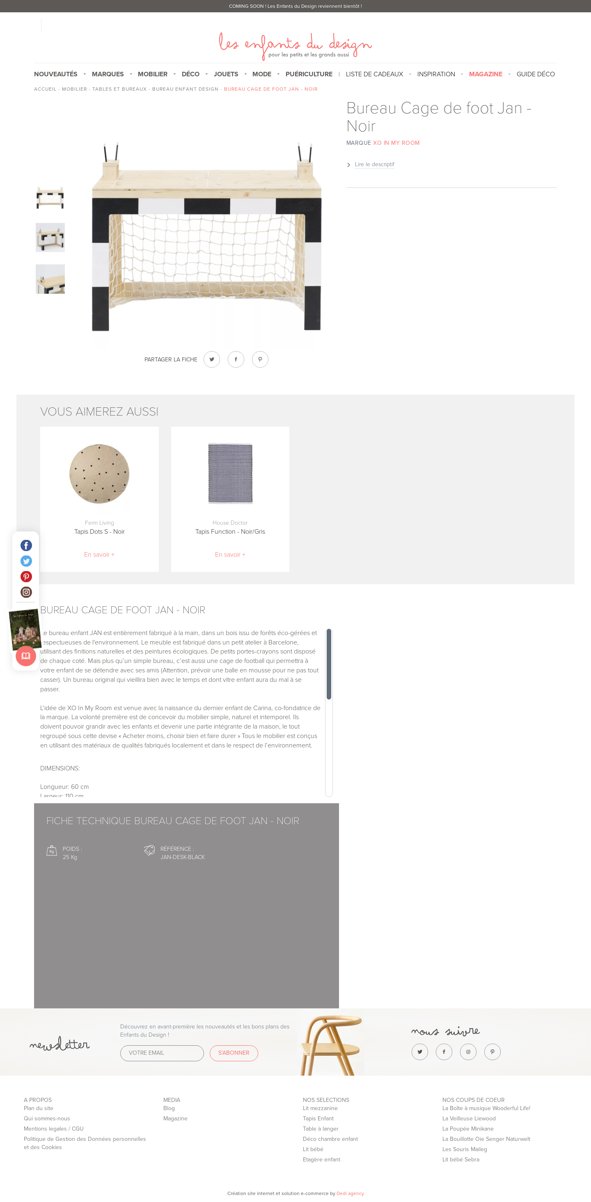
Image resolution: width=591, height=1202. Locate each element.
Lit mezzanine (320, 1108)
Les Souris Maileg (464, 1149)
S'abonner (234, 1052)
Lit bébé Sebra (460, 1159)
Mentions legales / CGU (54, 1128)
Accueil (45, 89)
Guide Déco (536, 74)
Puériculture (309, 74)
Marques (108, 74)
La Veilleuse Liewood (469, 1118)
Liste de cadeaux (374, 74)
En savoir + (99, 555)
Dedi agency (350, 1193)
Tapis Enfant (318, 1118)
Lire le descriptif (374, 164)
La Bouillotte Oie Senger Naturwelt (486, 1139)
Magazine (175, 1118)
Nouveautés (56, 74)
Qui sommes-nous (47, 1118)
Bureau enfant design (185, 89)
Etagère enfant (321, 1159)
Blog (169, 1108)
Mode (261, 74)
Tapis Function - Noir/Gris (230, 532)
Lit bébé (313, 1149)
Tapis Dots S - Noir (99, 532)
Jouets (226, 74)
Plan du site (38, 1108)
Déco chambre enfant (330, 1139)
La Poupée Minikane (468, 1128)
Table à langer (321, 1128)
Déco (190, 74)
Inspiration (436, 74)
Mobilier (152, 74)
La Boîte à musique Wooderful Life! (486, 1108)
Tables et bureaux (119, 89)
